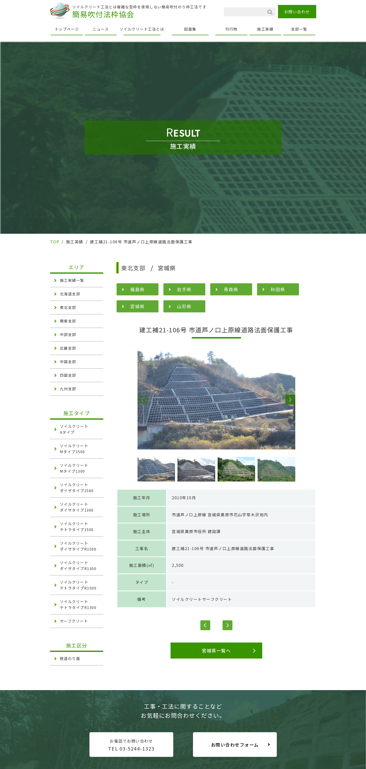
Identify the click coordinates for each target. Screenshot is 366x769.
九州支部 (68, 388)
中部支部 (68, 334)
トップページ (67, 29)
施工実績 (265, 29)
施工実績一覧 (72, 280)
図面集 (190, 29)
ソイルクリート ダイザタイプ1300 (77, 507)
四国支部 (68, 375)
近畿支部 (68, 348)
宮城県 (137, 306)
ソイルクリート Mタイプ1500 (74, 448)
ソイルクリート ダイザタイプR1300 (78, 565)
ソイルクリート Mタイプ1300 (74, 468)
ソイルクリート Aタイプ (74, 429)
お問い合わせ (297, 12)
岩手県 (184, 289)
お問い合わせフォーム (235, 744)
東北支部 (68, 307)
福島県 (137, 289)
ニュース (101, 29)
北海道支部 (70, 293)
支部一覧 (299, 29)
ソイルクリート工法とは (142, 29)
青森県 (231, 289)
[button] (142, 400)
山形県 (184, 306)
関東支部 (68, 320)
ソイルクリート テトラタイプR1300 (78, 604)
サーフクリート (74, 621)
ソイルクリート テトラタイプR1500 (78, 584)
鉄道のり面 (70, 658)
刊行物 (231, 29)
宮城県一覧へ (216, 650)
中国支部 (68, 361)
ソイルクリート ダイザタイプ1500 (77, 487)
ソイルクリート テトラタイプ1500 (77, 526)
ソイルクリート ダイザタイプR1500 (78, 546)
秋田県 (278, 289)
